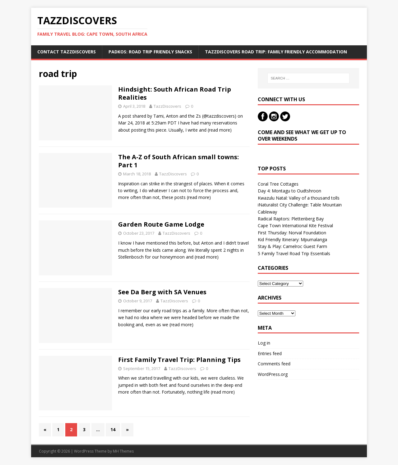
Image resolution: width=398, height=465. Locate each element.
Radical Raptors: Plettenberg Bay (291, 219)
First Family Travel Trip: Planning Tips (179, 359)
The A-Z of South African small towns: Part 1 (178, 161)
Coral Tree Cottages (278, 184)
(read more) (220, 130)
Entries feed (270, 353)
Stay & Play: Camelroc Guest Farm (292, 246)
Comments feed (274, 364)
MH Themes (123, 451)
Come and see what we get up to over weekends (302, 135)
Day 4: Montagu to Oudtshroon (289, 191)
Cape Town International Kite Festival (295, 225)
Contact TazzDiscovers (66, 52)
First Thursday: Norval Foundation (292, 233)
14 (112, 429)
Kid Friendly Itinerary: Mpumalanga (292, 239)
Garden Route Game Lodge (161, 224)
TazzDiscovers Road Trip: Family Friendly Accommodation (276, 52)
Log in (264, 343)
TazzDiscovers (167, 106)
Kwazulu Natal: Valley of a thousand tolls (299, 198)
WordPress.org (273, 374)
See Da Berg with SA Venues (162, 292)
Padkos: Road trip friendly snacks (150, 52)
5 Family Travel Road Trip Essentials (294, 253)
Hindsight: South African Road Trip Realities (174, 93)
